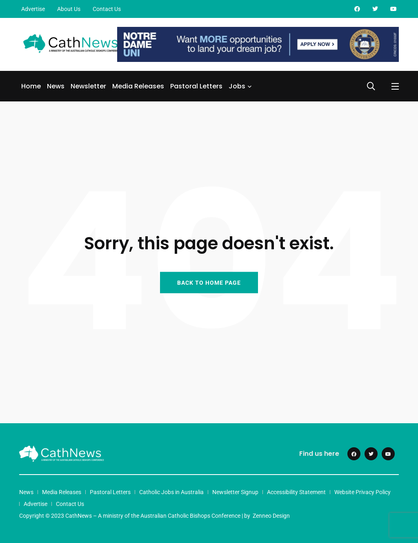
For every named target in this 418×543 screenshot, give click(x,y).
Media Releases (138, 86)
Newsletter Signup (235, 492)
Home (31, 86)
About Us (68, 9)
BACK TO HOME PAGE (209, 282)
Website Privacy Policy (362, 492)
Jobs (237, 86)
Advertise (33, 9)
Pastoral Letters (196, 86)
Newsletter (88, 86)
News (55, 86)
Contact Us (107, 9)
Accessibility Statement (296, 492)
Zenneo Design (271, 515)
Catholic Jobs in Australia (171, 492)
